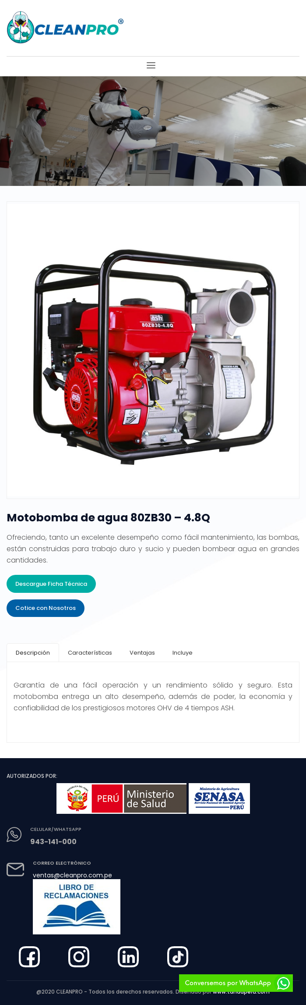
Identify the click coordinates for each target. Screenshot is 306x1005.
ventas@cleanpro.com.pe (72, 875)
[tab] (33, 652)
